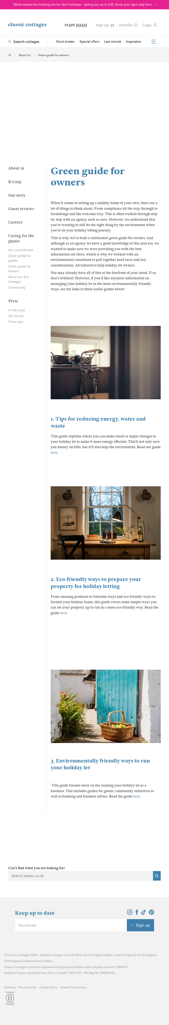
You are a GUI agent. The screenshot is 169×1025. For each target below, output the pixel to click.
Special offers (89, 42)
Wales (108, 955)
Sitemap (10, 987)
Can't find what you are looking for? (36, 868)
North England (146, 955)
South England (93, 955)
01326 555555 (76, 24)
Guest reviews (21, 208)
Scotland (29, 961)
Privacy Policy (27, 987)
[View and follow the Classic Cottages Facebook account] (137, 913)
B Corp (14, 181)
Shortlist (128, 25)
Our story (17, 195)
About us (16, 168)
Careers (15, 222)
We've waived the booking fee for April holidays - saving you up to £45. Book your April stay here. (82, 4)
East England (12, 961)
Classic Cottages (18, 955)
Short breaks (65, 42)
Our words (15, 316)
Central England (125, 955)
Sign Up (105, 25)
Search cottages (26, 42)
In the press (16, 310)
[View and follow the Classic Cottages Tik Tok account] (143, 913)
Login (150, 25)
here (54, 452)
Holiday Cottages (51, 955)
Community (16, 287)
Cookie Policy (48, 987)
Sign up (143, 925)
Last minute (112, 42)
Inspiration (133, 42)
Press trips (15, 322)
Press (13, 301)
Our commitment (20, 250)
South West (74, 955)
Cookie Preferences (73, 987)
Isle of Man (45, 961)
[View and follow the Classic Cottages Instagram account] (129, 913)
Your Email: (27, 925)
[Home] (9, 54)
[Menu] (153, 42)
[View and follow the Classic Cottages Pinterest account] (151, 913)
